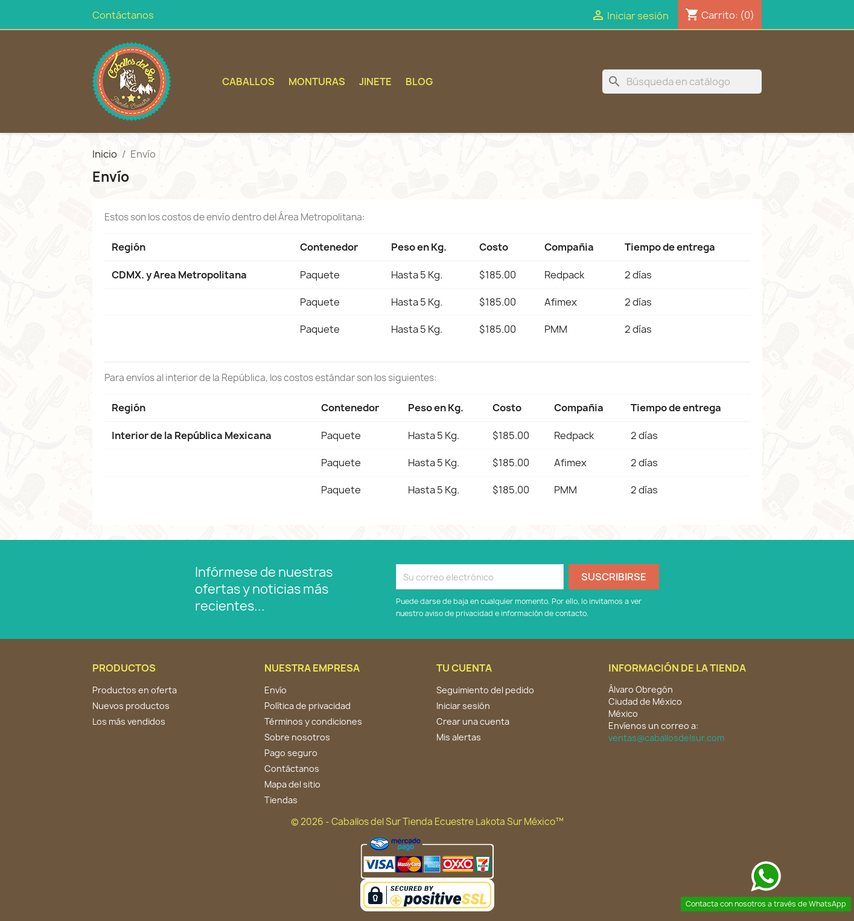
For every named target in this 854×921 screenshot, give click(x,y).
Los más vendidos (128, 721)
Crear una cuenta (472, 721)
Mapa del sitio (292, 784)
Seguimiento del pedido (485, 690)
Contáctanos (123, 15)
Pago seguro (290, 753)
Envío (275, 690)
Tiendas (281, 800)
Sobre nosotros (297, 737)
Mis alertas (458, 737)
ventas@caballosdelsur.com (666, 737)
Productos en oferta (134, 690)
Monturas (316, 81)
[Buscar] (682, 81)
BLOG (419, 81)
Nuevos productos (131, 705)
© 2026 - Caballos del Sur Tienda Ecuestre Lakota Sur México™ (427, 821)
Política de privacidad (307, 705)
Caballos (248, 81)
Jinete (375, 81)
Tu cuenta (464, 668)
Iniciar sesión (463, 705)
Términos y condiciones (313, 721)
